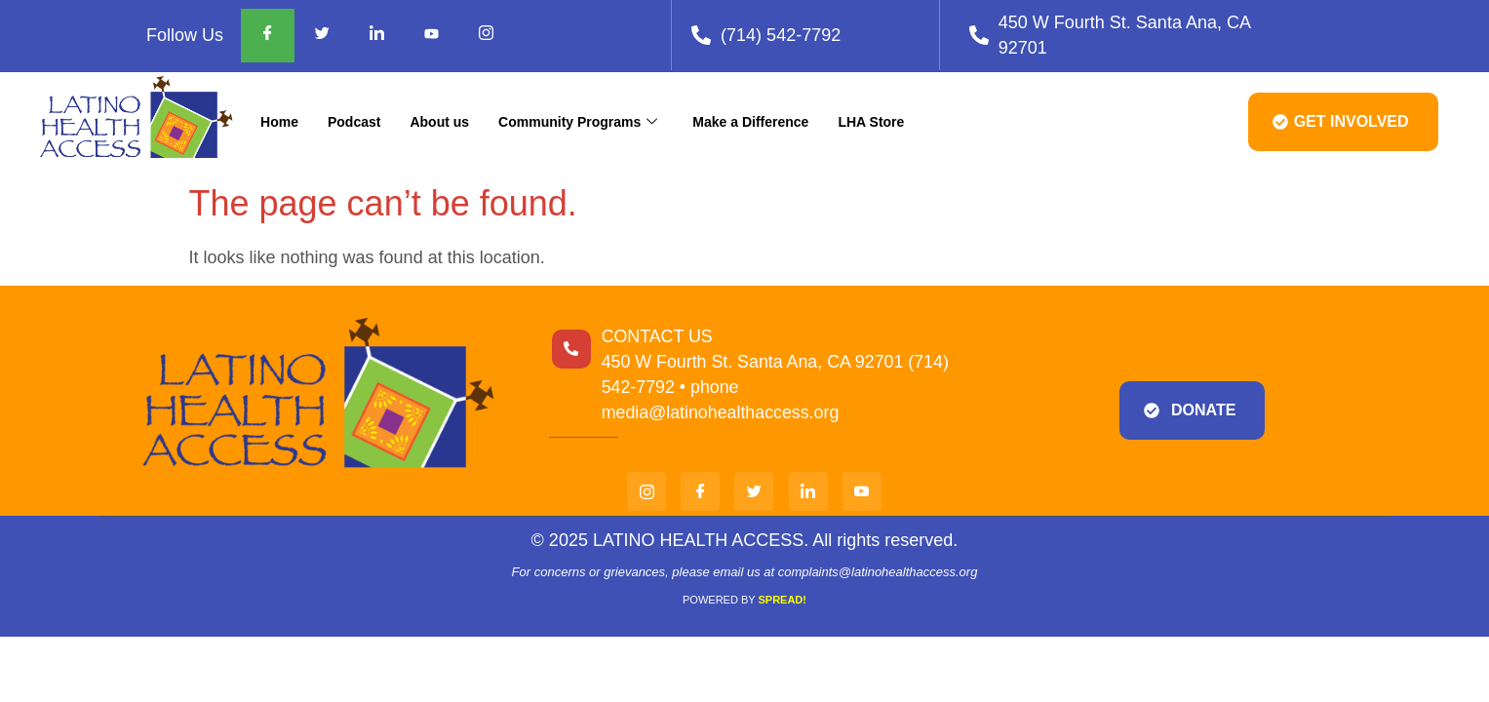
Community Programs (577, 122)
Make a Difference (750, 122)
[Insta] (646, 491)
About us (439, 122)
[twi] (753, 491)
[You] (862, 491)
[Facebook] (267, 35)
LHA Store (871, 122)
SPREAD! (782, 599)
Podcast (354, 122)
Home (279, 122)
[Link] (808, 491)
